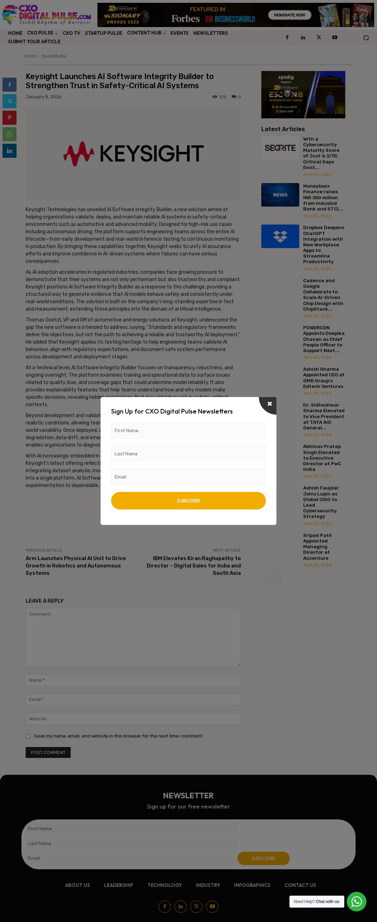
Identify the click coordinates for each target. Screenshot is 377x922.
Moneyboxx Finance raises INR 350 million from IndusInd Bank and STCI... (323, 197)
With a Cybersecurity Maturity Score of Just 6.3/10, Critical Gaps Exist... (321, 153)
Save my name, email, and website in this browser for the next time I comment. (118, 736)
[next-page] (277, 578)
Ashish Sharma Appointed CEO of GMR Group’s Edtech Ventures (324, 377)
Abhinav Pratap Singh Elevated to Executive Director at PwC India (322, 457)
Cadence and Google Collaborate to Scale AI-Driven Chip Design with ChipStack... (323, 295)
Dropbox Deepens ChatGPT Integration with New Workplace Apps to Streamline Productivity (323, 244)
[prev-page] (265, 578)
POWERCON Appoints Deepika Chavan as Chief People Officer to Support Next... (324, 339)
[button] (366, 38)
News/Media (53, 56)
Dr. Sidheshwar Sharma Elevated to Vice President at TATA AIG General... (324, 416)
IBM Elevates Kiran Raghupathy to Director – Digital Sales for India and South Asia (194, 565)
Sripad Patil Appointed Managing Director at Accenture (317, 546)
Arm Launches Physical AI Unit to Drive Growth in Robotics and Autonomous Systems (76, 565)
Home (31, 56)
